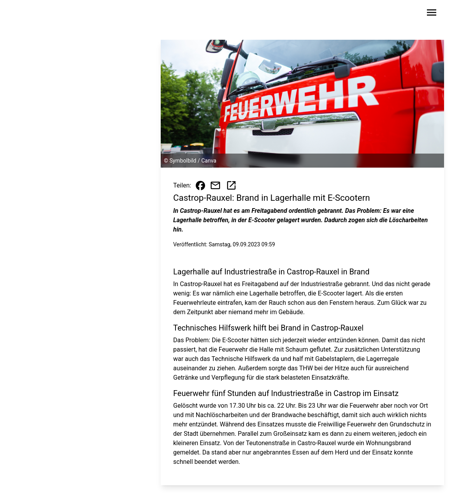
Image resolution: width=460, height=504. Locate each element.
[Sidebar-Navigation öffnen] (431, 13)
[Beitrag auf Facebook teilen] (200, 185)
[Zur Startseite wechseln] (41, 14)
